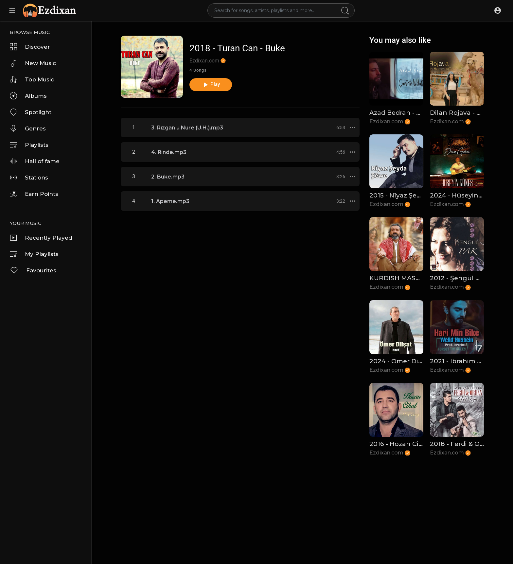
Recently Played (41, 237)
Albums (28, 95)
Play (211, 85)
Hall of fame (35, 161)
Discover (30, 46)
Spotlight (30, 112)
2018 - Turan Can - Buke (237, 48)
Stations (29, 177)
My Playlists (34, 254)
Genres (28, 128)
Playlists (29, 144)
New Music (33, 63)
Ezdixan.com (207, 61)
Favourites (33, 270)
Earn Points (34, 193)
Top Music (32, 79)
